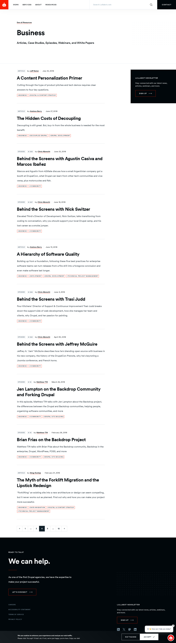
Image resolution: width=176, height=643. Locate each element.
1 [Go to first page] (25, 528)
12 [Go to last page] (59, 528)
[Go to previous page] (19, 528)
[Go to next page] (64, 528)
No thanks (130, 637)
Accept (147, 637)
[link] (166, 4)
